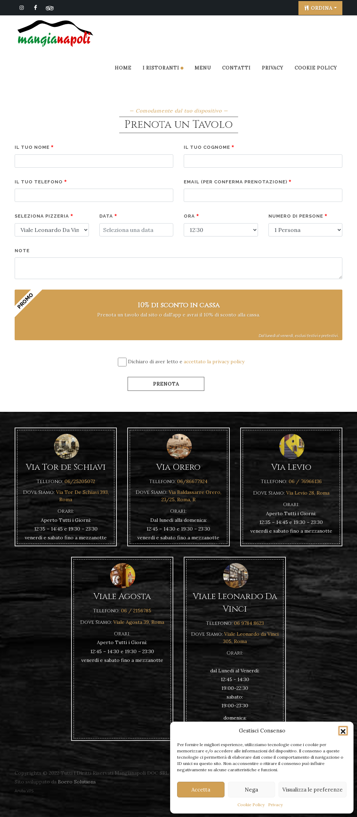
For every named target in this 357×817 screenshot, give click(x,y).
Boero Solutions (77, 782)
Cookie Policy (251, 804)
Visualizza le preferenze (312, 789)
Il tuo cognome (209, 147)
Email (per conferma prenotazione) (237, 182)
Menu (203, 68)
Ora (191, 216)
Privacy (275, 804)
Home (123, 68)
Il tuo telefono (41, 182)
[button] (343, 730)
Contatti (236, 68)
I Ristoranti (163, 68)
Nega (251, 789)
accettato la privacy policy (214, 361)
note (22, 250)
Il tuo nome (34, 147)
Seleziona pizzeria (44, 216)
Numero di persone (297, 216)
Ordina (318, 8)
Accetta (200, 789)
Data (108, 216)
